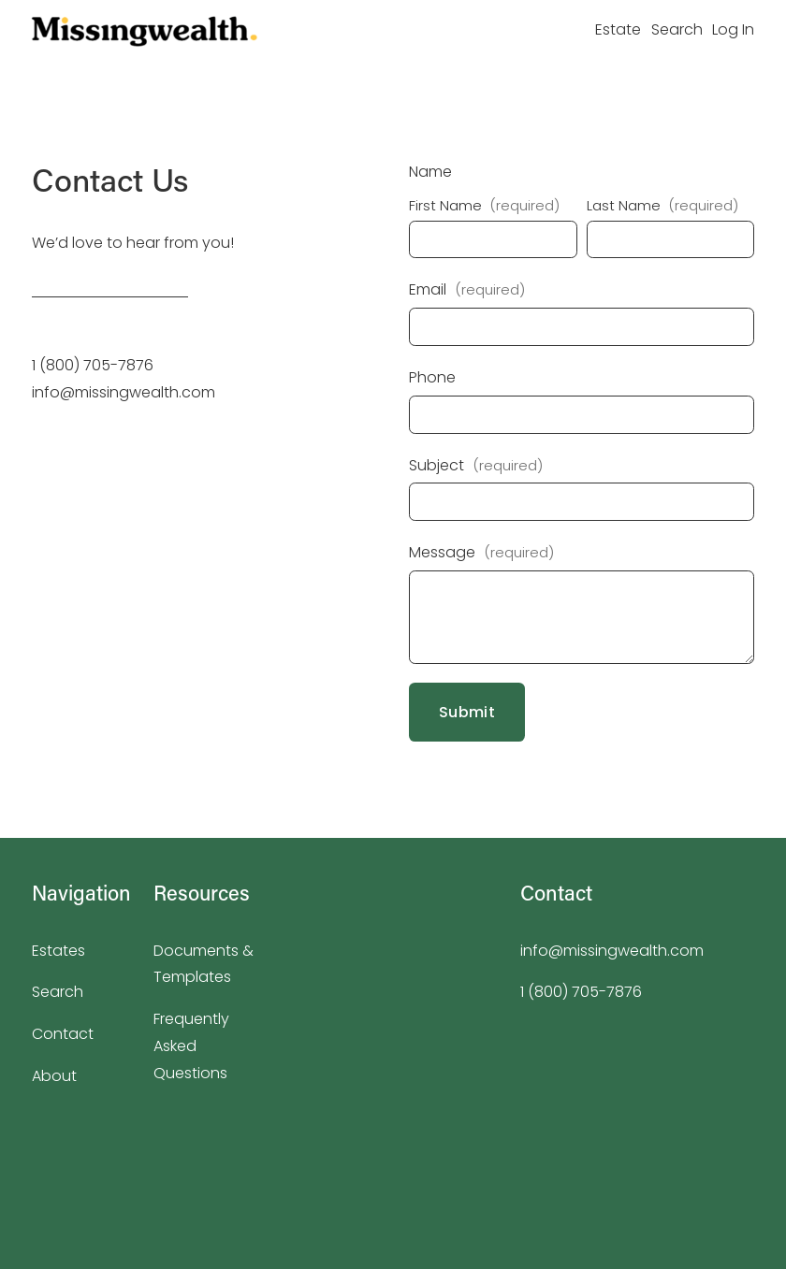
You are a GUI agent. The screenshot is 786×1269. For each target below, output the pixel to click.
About (54, 1076)
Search (677, 29)
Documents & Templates (203, 964)
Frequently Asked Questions (191, 1046)
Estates (58, 950)
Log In (733, 29)
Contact (63, 1034)
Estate (618, 29)
